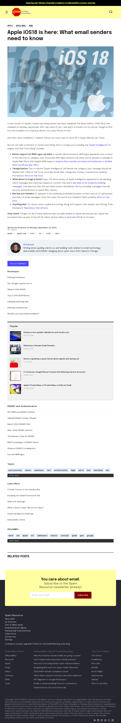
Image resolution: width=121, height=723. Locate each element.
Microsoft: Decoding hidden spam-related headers (57, 663)
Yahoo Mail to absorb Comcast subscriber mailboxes (58, 675)
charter (54, 535)
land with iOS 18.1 (75, 217)
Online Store (10, 633)
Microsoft (9, 659)
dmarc (28, 470)
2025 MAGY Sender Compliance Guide (51, 671)
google (90, 535)
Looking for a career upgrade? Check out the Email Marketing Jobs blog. (37, 644)
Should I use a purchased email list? (23, 313)
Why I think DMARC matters (19, 430)
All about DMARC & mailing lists (21, 448)
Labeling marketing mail (17, 301)
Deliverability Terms (16, 519)
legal (73, 470)
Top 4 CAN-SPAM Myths (18, 295)
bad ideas (98, 470)
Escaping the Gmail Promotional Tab (23, 495)
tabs (58, 233)
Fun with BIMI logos (15, 454)
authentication (61, 470)
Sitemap (8, 639)
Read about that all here (36, 208)
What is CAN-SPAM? (16, 289)
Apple (7, 663)
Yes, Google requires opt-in (19, 283)
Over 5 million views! (14, 624)
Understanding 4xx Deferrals (20, 513)
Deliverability (10, 655)
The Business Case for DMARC (21, 436)
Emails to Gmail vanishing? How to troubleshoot (55, 683)
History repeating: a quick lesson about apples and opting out (51, 359)
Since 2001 (10, 619)
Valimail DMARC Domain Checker (21, 418)
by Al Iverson (10, 622)
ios (41, 233)
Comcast (9, 675)
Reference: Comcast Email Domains (39, 345)
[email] (94, 720)
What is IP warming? (16, 501)
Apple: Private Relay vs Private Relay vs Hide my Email (47, 385)
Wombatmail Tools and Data (18, 630)
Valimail (94, 679)
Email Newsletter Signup (15, 627)
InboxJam (95, 663)
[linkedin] (97, 720)
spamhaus (39, 470)
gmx (82, 535)
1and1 (11, 535)
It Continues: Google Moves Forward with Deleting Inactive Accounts (54, 372)
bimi (31, 26)
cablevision (42, 535)
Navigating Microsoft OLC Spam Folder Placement (56, 667)
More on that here (34, 175)
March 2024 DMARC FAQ (18, 424)
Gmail (7, 667)
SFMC (7, 679)
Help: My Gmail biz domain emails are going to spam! (57, 655)
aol (18, 535)
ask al (81, 470)
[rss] (112, 720)
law (107, 470)
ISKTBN (94, 667)
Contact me (10, 636)
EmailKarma (96, 659)
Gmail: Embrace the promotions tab (50, 687)
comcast (65, 535)
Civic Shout (96, 655)
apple (10, 26)
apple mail (21, 26)
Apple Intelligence (98, 145)
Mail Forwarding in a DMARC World (22, 442)
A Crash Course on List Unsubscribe (23, 489)
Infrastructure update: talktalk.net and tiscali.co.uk (46, 332)
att (32, 535)
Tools (7, 683)
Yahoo (8, 671)
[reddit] (101, 720)
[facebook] (104, 720)
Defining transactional (17, 307)
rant (49, 470)
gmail (74, 535)
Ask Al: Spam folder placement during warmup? (55, 659)
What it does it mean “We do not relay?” (25, 507)
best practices (15, 470)
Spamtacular (97, 675)
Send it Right (97, 671)
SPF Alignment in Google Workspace (50, 679)
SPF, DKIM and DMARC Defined (21, 412)
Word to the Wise (99, 683)
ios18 (49, 233)
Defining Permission (16, 277)
